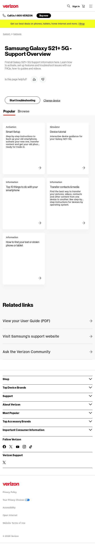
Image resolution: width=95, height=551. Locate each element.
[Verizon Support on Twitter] (4, 462)
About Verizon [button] (11, 404)
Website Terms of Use (14, 523)
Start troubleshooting (22, 100)
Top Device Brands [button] (14, 387)
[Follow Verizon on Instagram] (24, 446)
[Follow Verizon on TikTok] (31, 447)
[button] (34, 79)
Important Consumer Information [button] (23, 429)
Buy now (43, 15)
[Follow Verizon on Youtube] (17, 447)
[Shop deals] (82, 23)
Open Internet (10, 515)
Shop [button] (6, 379)
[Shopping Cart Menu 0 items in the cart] (83, 6)
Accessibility (9, 507)
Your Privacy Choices (16, 500)
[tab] (9, 112)
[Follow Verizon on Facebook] (4, 446)
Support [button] (8, 396)
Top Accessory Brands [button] (17, 421)
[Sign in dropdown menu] (76, 6)
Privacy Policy (10, 492)
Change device (52, 100)
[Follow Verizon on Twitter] (11, 446)
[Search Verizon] (68, 6)
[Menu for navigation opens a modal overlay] (90, 6)
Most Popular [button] (11, 412)
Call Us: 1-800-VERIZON (20, 15)
